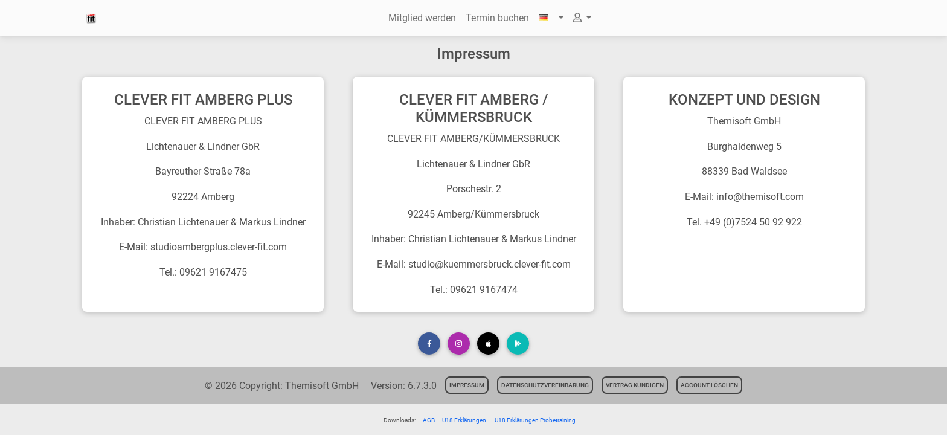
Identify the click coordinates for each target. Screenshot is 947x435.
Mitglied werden (422, 18)
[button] (551, 18)
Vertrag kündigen (635, 385)
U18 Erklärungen (464, 420)
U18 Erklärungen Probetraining (535, 420)
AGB (429, 420)
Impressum (466, 385)
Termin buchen (497, 18)
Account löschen (709, 385)
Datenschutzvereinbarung (545, 385)
